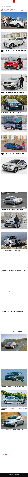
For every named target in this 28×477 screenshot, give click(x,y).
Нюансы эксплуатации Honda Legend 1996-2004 (11, 331)
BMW (8, 8)
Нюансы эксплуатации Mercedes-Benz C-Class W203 (12, 209)
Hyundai (18, 8)
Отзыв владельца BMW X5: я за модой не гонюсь (12, 112)
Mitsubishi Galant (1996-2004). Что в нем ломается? (12, 450)
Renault (5, 10)
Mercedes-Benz (3, 9)
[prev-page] (1, 454)
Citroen (11, 8)
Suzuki (10, 10)
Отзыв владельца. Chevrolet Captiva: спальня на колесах (13, 229)
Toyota (13, 10)
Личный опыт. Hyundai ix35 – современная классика (12, 133)
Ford (13, 8)
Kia (20, 8)
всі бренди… (21, 10)
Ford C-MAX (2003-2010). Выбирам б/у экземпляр (12, 429)
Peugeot (2, 10)
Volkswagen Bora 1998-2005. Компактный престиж (12, 352)
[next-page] (9, 454)
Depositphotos (17, 474)
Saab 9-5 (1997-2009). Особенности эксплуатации (12, 311)
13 (3, 454)
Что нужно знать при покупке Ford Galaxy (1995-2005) (13, 270)
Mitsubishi (8, 9)
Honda (15, 8)
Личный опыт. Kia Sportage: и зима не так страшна (12, 92)
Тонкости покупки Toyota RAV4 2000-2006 (10, 250)
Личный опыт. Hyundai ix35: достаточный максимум (12, 30)
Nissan (11, 9)
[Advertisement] (14, 183)
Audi (6, 8)
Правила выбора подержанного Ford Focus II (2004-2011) (14, 174)
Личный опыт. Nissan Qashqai (7, 71)
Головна (2, 4)
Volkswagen (17, 10)
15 (7, 454)
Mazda (23, 8)
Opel (14, 9)
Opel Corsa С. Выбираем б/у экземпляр (9, 291)
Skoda (8, 10)
